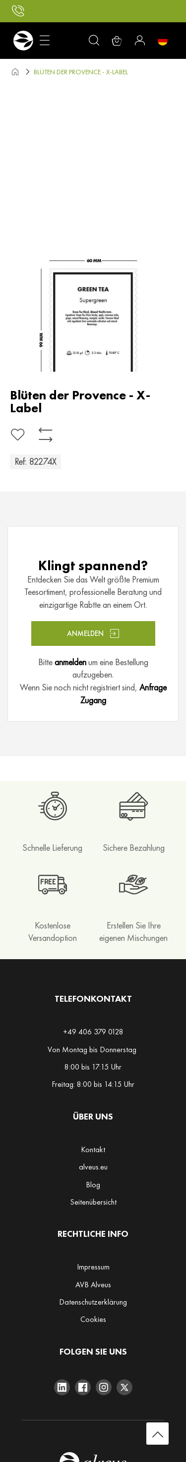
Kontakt (93, 1149)
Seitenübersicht (93, 1202)
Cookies (93, 1319)
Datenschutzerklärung (93, 1302)
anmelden (70, 662)
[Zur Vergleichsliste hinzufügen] (46, 434)
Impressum (93, 1267)
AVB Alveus (93, 1284)
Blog (93, 1184)
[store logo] (23, 40)
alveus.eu (93, 1167)
